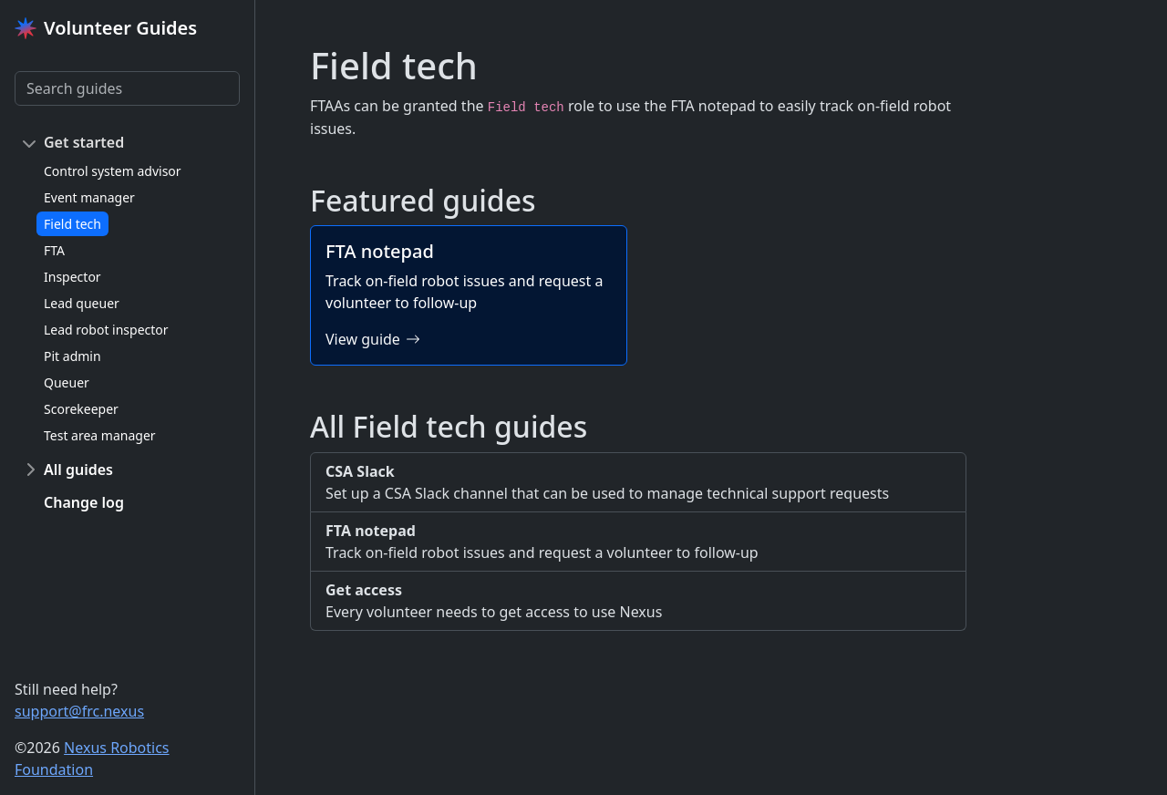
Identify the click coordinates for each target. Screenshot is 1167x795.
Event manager (89, 197)
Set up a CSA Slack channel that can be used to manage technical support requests (638, 481)
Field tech (72, 223)
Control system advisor (112, 171)
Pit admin (72, 356)
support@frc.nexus (79, 711)
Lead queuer (81, 303)
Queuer (66, 382)
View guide (372, 339)
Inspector (72, 276)
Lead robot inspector (106, 329)
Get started (84, 142)
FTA (54, 250)
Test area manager (100, 435)
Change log (84, 502)
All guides (78, 469)
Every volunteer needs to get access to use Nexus (638, 600)
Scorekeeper (81, 409)
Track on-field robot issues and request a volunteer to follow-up (638, 541)
